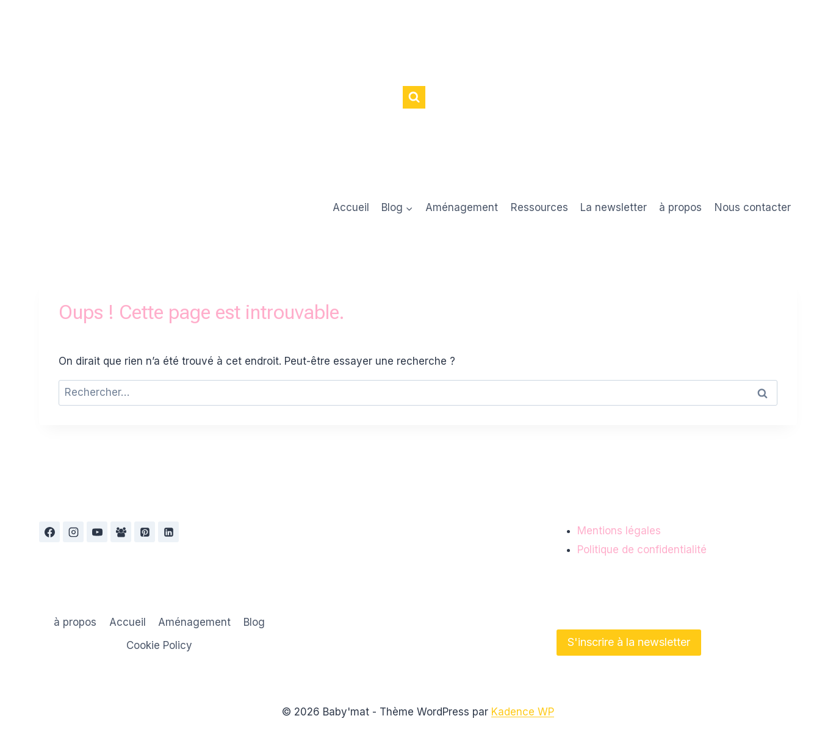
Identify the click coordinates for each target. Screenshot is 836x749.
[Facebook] (49, 531)
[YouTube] (97, 531)
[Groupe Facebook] (120, 531)
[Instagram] (73, 531)
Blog (254, 622)
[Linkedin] (168, 531)
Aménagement (461, 207)
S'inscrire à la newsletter (629, 642)
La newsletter (613, 207)
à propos (680, 207)
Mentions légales (619, 531)
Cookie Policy (159, 645)
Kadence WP (522, 712)
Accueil (351, 207)
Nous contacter (753, 207)
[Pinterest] (144, 531)
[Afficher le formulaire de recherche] (414, 97)
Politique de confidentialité (642, 549)
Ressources (539, 207)
